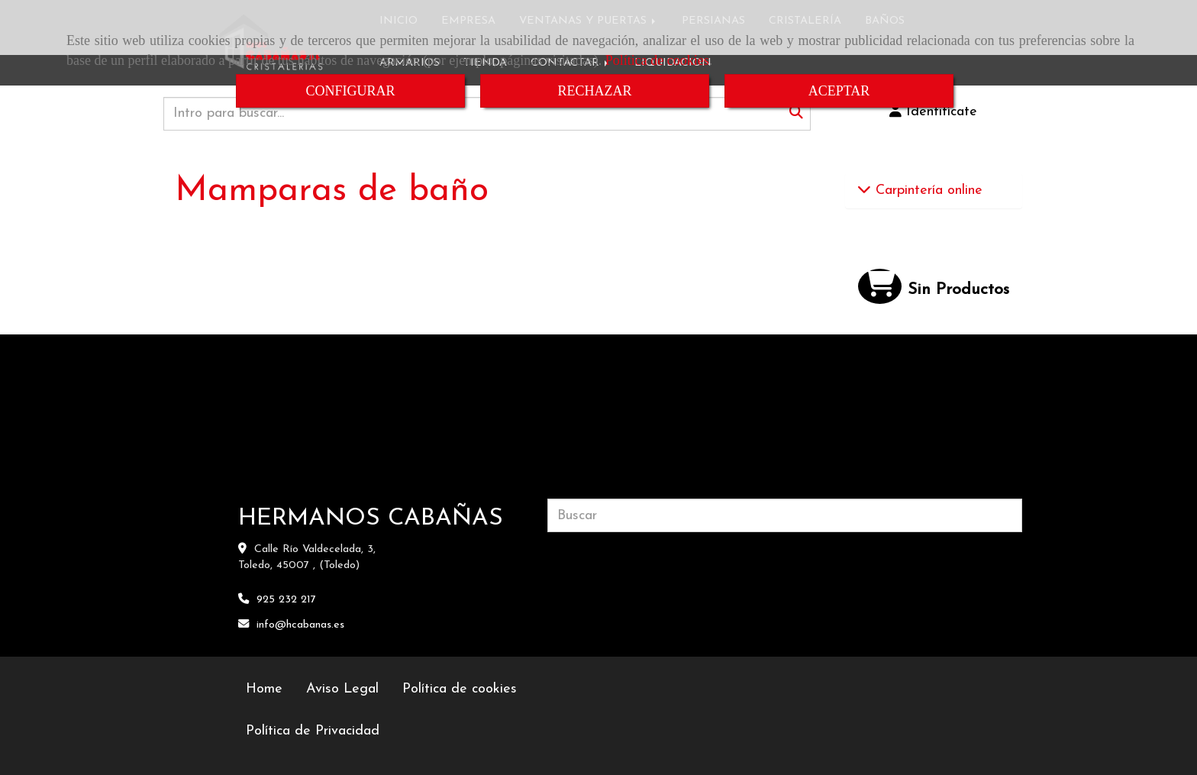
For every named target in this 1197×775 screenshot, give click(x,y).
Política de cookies (657, 60)
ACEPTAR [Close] (839, 90)
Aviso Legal (342, 689)
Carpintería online (926, 190)
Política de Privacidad (312, 731)
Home (264, 689)
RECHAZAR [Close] (594, 90)
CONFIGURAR (350, 90)
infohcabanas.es (300, 625)
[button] (934, 112)
